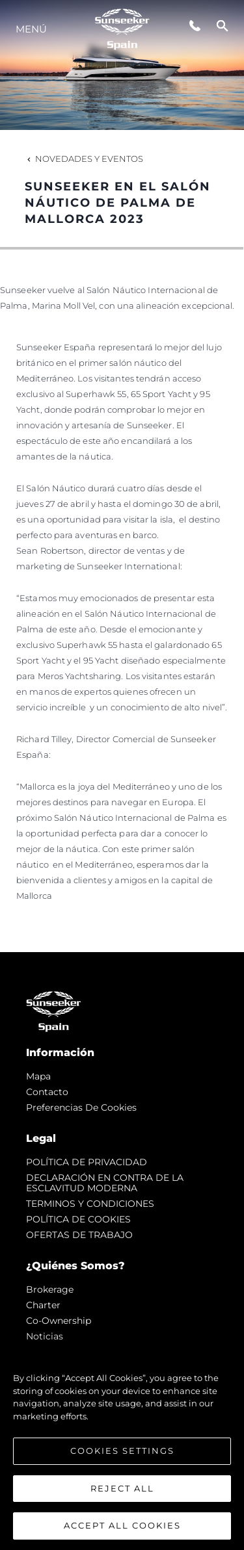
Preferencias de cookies (81, 1107)
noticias (44, 1336)
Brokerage (50, 1289)
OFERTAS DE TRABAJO (79, 1235)
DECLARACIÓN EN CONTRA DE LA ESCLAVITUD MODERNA (104, 1183)
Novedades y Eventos (84, 158)
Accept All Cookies (122, 1525)
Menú (31, 29)
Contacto (47, 1092)
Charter (43, 1305)
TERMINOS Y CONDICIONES (90, 1203)
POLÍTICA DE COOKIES (78, 1219)
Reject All (122, 1488)
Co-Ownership (58, 1320)
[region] (122, 1445)
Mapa (38, 1076)
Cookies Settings (122, 1450)
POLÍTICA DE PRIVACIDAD (86, 1162)
